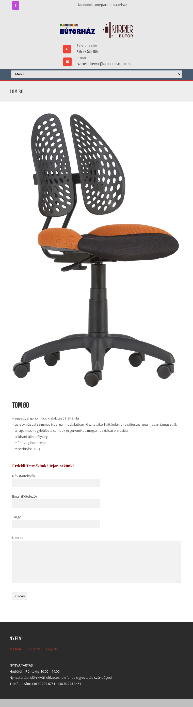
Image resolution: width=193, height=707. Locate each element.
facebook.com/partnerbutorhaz (102, 4)
